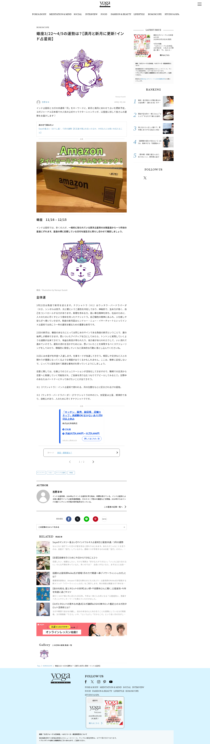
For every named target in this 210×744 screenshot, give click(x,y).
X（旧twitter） (77, 519)
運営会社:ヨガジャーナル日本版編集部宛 (153, 79)
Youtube (169, 178)
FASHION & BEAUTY (121, 14)
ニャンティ (41, 473)
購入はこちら (165, 55)
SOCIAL (78, 14)
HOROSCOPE (155, 14)
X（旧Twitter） (78, 681)
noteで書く (104, 519)
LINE (86, 519)
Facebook (68, 519)
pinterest (161, 178)
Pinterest (95, 519)
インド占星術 (61, 473)
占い (51, 473)
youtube (96, 681)
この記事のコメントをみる (48, 527)
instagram (153, 177)
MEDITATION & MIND (60, 14)
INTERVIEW (91, 14)
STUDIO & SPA (172, 14)
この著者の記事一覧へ (113, 506)
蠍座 (71, 473)
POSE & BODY (39, 14)
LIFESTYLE (139, 14)
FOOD (104, 14)
